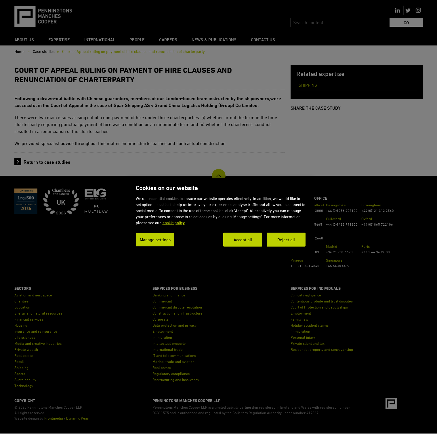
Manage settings (155, 239)
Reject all (286, 239)
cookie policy (174, 222)
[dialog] (220, 217)
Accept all (243, 239)
